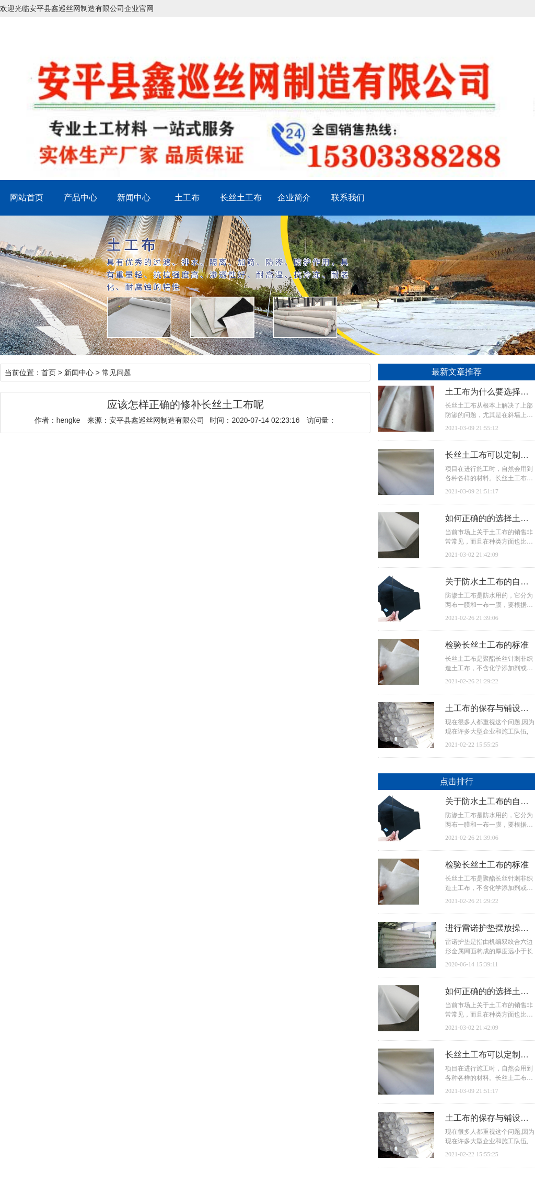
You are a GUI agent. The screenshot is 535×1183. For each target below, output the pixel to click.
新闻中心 (133, 197)
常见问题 (116, 372)
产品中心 (80, 197)
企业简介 (294, 197)
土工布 (187, 197)
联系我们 (348, 197)
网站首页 (26, 197)
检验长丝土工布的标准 (487, 644)
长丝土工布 (241, 197)
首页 (48, 372)
